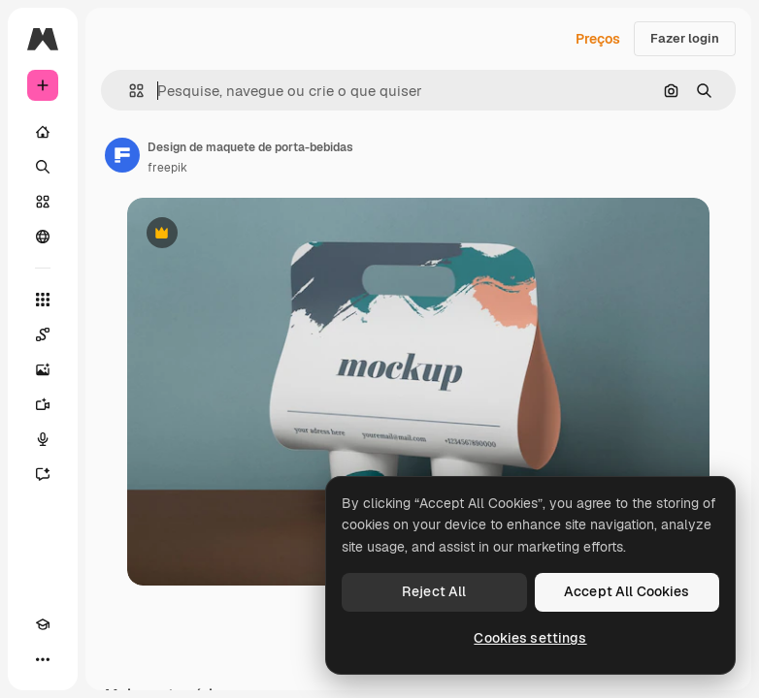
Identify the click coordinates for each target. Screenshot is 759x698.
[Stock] (42, 201)
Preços (598, 39)
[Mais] (42, 659)
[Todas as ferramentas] (42, 299)
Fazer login (684, 38)
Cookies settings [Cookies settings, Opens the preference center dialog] (530, 638)
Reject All (434, 591)
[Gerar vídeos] (42, 404)
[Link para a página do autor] (122, 155)
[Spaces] (42, 334)
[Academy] (42, 624)
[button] (128, 90)
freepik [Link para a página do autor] (167, 167)
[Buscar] (42, 166)
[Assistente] (42, 474)
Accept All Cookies (627, 591)
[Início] (42, 131)
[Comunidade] (42, 236)
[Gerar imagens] (42, 369)
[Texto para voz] (42, 439)
